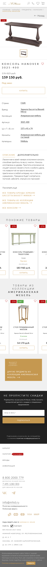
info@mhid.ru (11, 502)
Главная (6, 9)
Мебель (24, 141)
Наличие (13, 454)
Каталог (16, 9)
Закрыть (30, 563)
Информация (9, 466)
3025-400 (25, 122)
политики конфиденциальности (28, 438)
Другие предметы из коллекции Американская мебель (22, 374)
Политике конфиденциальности (13, 563)
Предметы (27, 9)
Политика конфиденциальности (15, 506)
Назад (40, 15)
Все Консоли (12, 208)
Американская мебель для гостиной (33, 136)
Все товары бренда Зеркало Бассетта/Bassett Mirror (19, 194)
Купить (24, 273)
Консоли (37, 9)
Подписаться (23, 420)
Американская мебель (31, 115)
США (23, 103)
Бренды (6, 460)
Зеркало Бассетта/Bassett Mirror (32, 110)
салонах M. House (27, 522)
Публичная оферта (10, 509)
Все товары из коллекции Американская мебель (18, 201)
